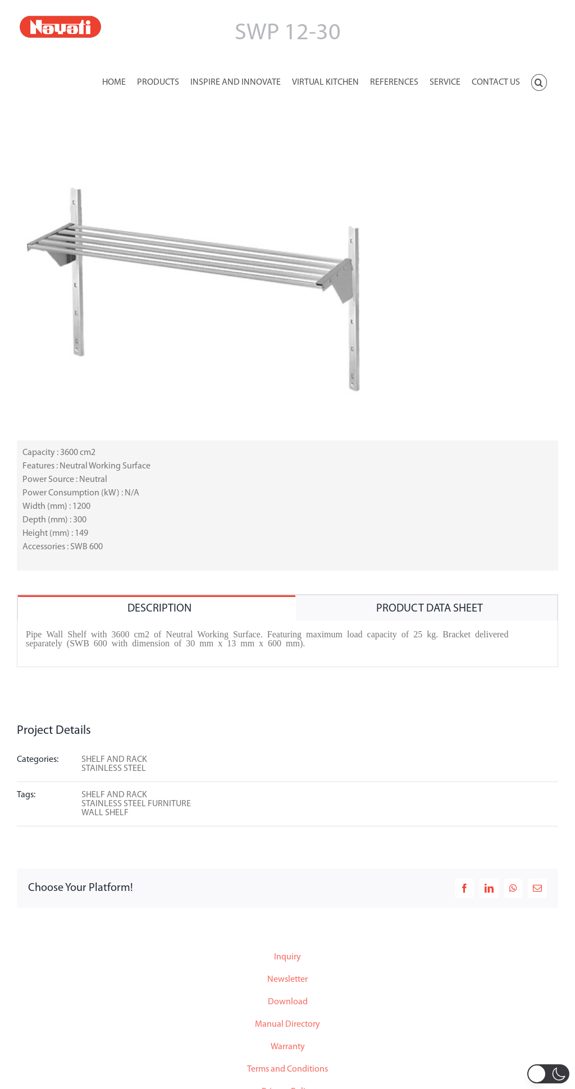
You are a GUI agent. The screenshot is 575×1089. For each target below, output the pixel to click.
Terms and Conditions (287, 1069)
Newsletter (287, 979)
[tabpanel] (287, 644)
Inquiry (287, 957)
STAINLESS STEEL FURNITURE (136, 803)
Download (288, 1002)
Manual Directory (287, 1024)
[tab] (156, 608)
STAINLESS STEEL (113, 768)
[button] (539, 81)
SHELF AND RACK (114, 759)
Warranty (288, 1046)
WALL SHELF (105, 812)
